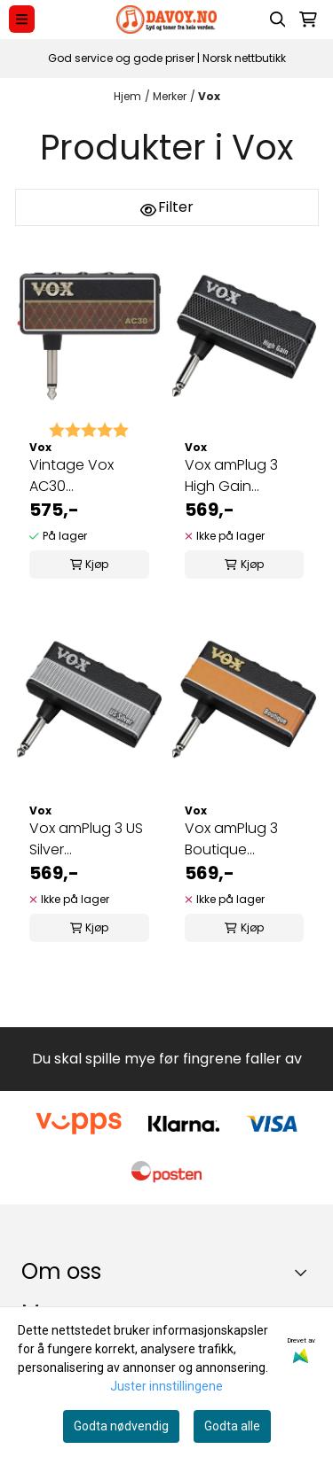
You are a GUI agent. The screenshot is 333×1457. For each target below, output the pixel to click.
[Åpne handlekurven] (308, 19)
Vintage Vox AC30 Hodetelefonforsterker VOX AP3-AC (89, 476)
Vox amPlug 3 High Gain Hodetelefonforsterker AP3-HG (245, 476)
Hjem (127, 96)
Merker (169, 96)
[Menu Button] (22, 19)
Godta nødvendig (121, 1426)
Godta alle (232, 1426)
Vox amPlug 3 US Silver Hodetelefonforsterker (89, 839)
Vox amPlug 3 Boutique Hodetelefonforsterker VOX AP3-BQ (245, 839)
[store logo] (166, 19)
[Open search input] (278, 19)
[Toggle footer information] (305, 1273)
